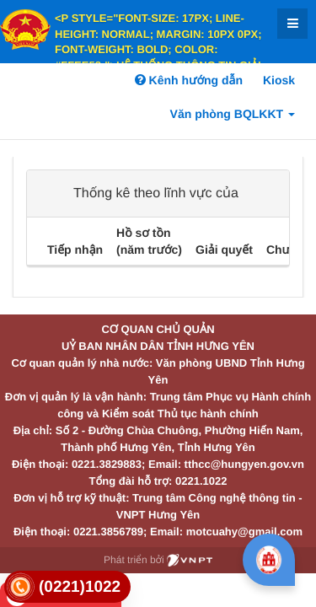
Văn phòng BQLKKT (232, 114)
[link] (67, 587)
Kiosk (279, 80)
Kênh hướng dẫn (189, 80)
